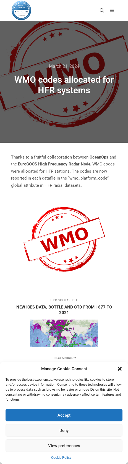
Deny (64, 430)
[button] (119, 369)
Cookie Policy (61, 458)
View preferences (64, 445)
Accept (64, 415)
